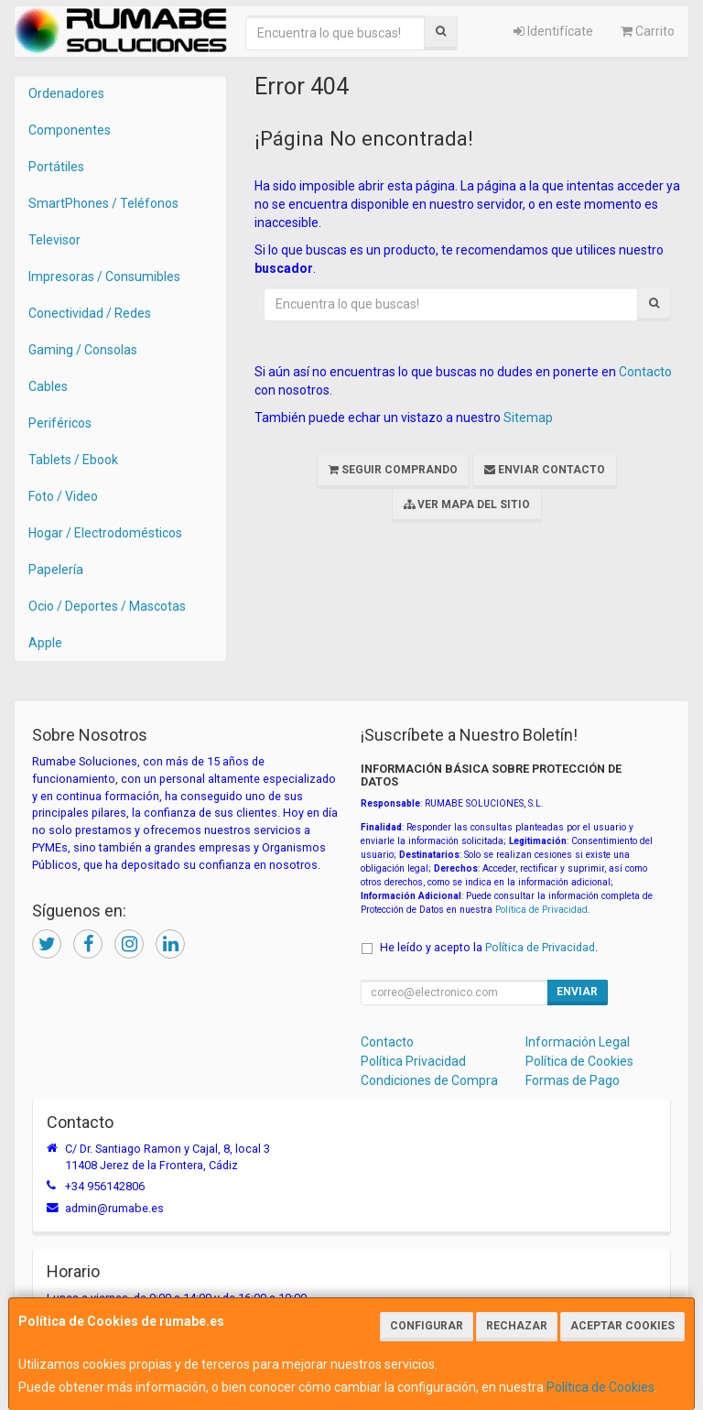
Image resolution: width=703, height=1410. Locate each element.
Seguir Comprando (393, 469)
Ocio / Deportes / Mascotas (107, 606)
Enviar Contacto (544, 469)
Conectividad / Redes (89, 313)
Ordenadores (66, 93)
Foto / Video (63, 496)
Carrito (648, 31)
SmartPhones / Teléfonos (103, 203)
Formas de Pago (572, 1080)
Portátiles (56, 166)
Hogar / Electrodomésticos (105, 533)
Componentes (69, 130)
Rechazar (516, 1325)
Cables (48, 386)
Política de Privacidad (541, 910)
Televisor (54, 240)
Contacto (645, 371)
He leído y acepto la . (489, 947)
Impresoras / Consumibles (104, 276)
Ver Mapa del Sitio (467, 504)
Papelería (55, 569)
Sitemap (528, 417)
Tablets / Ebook (73, 459)
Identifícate (553, 31)
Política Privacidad (413, 1061)
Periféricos (60, 423)
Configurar (426, 1325)
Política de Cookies (600, 1387)
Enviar (577, 991)
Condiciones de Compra (429, 1080)
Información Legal (577, 1042)
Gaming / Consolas (82, 349)
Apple (45, 642)
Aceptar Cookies (622, 1325)
